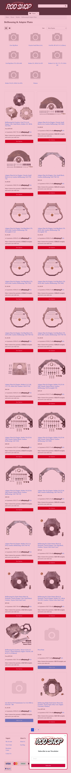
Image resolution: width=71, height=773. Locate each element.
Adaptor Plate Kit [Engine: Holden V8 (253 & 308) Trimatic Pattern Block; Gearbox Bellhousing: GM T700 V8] (18, 492)
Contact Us (8, 753)
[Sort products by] (57, 28)
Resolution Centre (8, 749)
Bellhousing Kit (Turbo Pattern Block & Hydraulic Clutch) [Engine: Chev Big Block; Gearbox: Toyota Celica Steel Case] (50, 545)
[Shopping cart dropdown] (38, 13)
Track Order (9, 745)
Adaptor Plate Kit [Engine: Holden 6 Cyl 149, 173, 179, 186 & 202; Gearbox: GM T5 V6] (18, 385)
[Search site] (65, 6)
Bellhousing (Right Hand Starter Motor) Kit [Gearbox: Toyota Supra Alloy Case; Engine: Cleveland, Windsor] (50, 704)
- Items (32, 13)
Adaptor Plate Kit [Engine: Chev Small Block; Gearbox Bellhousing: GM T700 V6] (51, 176)
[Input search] (51, 6)
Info (30, 132)
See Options (19, 141)
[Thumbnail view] (6, 28)
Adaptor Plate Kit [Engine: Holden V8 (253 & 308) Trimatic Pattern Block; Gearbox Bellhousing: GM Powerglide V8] (51, 386)
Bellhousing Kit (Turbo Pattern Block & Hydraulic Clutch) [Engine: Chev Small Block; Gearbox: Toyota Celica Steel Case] (18, 598)
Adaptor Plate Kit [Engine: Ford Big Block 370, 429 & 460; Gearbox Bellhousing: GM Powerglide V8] (51, 230)
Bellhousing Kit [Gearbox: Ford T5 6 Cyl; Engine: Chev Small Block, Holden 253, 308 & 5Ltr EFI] (18, 124)
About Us (22, 741)
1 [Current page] (32, 729)
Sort (43, 28)
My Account (9, 741)
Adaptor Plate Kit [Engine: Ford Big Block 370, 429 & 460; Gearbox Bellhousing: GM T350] (19, 282)
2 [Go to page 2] (35, 729)
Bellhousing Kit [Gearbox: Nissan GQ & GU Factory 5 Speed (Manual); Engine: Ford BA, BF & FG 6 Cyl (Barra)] (19, 651)
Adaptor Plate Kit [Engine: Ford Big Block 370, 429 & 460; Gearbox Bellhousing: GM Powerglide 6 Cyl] (19, 230)
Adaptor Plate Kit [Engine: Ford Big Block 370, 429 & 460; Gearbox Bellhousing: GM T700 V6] (19, 334)
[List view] (9, 28)
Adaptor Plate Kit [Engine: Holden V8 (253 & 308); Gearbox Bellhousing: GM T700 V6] (51, 491)
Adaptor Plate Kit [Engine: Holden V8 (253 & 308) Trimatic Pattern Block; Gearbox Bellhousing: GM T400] (51, 439)
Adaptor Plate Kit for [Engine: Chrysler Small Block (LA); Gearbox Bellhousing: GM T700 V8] (18, 177)
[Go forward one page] (38, 729)
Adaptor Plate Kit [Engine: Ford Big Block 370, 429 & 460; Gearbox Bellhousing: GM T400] (51, 282)
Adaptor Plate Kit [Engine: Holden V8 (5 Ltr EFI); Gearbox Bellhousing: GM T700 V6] (18, 544)
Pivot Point (41, 650)
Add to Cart (52, 667)
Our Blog (22, 745)
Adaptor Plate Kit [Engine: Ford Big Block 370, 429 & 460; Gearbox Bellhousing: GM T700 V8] (52, 334)
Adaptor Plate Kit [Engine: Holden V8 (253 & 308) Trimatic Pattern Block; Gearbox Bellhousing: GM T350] (18, 439)
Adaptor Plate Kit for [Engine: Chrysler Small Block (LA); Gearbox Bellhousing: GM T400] (51, 123)
